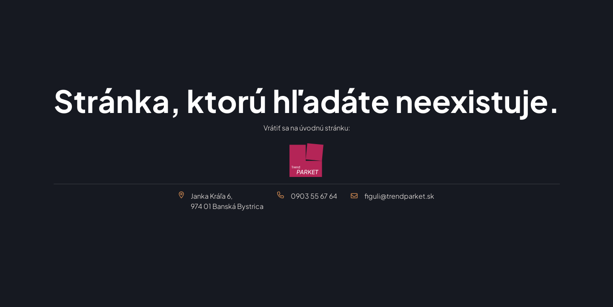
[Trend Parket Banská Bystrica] (307, 160)
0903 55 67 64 (314, 195)
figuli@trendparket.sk (399, 195)
